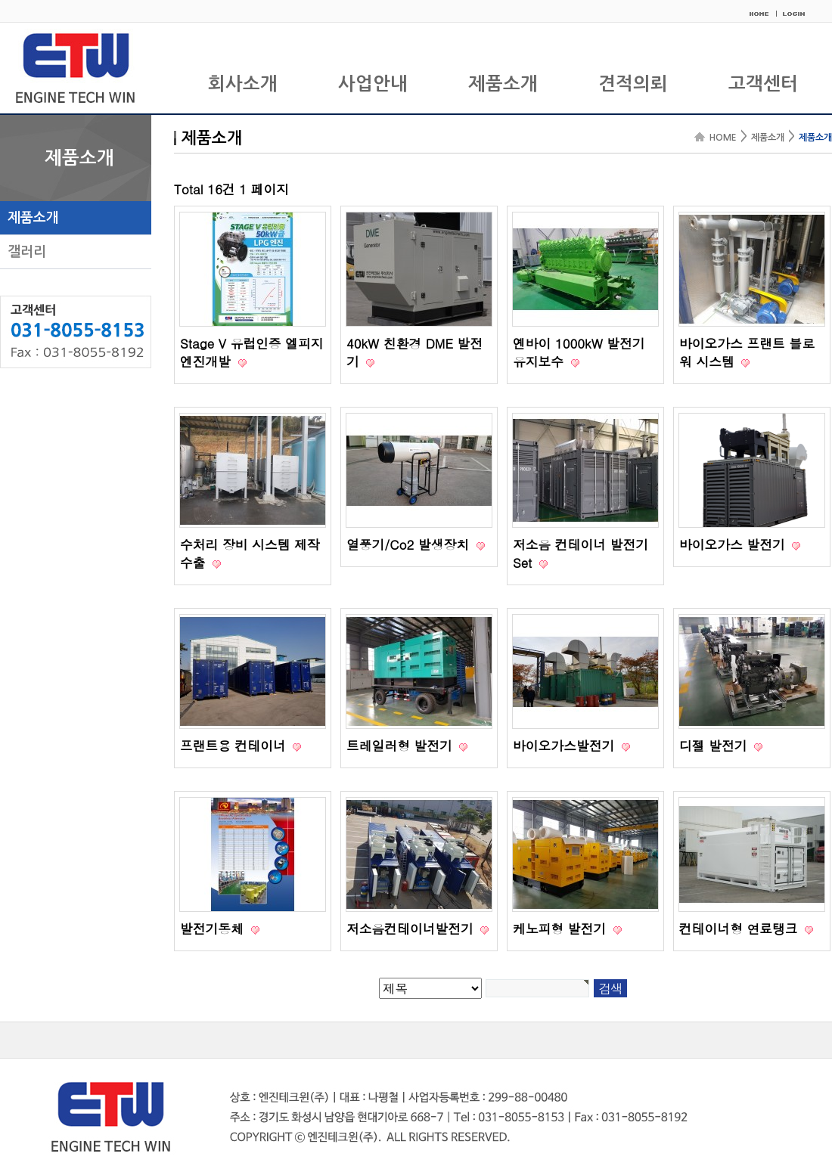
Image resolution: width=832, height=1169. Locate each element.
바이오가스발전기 (566, 745)
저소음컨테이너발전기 (411, 928)
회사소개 (243, 84)
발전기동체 (214, 928)
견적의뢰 (633, 84)
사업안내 (373, 84)
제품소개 (503, 84)
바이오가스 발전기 (734, 544)
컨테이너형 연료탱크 (740, 928)
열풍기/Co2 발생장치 (409, 544)
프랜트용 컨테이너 (235, 745)
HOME (721, 137)
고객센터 (763, 84)
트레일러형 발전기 (401, 745)
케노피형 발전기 (561, 928)
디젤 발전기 (715, 745)
